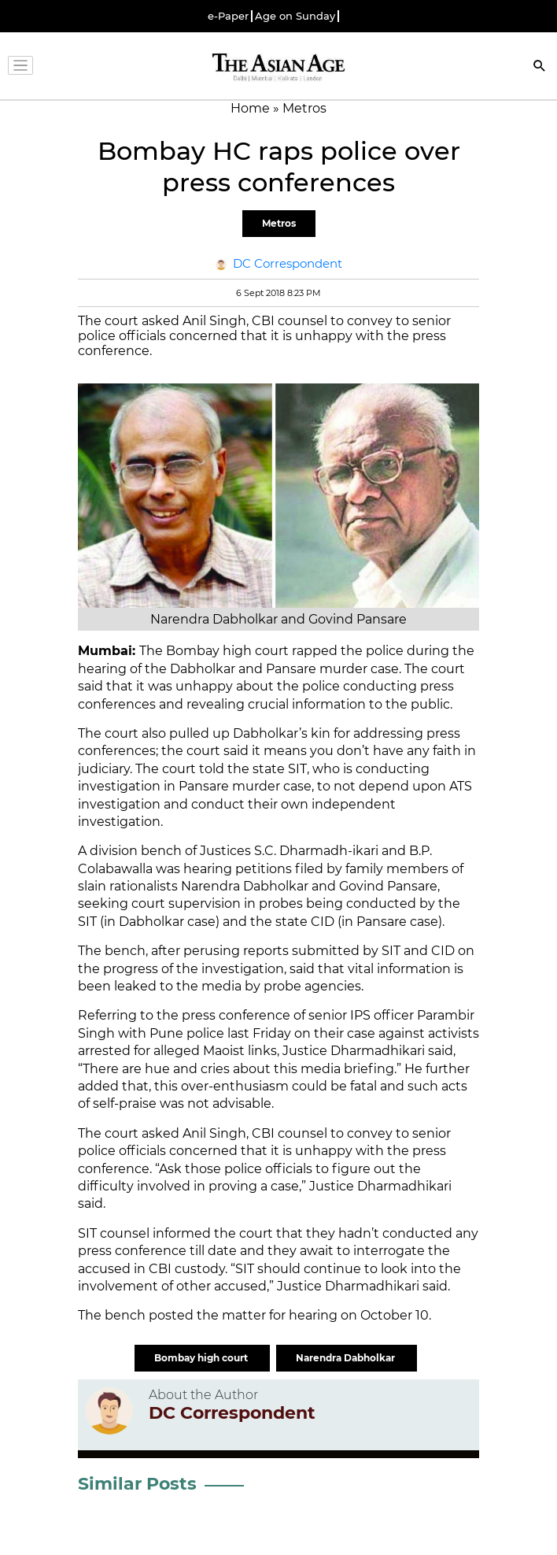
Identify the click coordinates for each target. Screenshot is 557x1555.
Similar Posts (137, 1483)
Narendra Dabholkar (346, 1358)
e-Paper (228, 16)
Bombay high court (202, 1358)
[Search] (539, 67)
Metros (279, 223)
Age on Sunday (295, 16)
